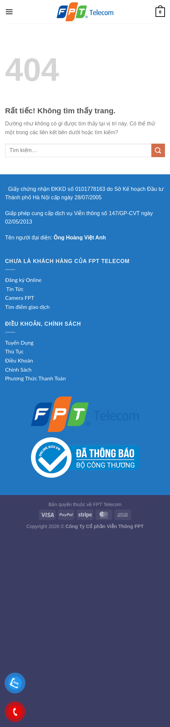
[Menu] (9, 11)
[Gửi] (158, 150)
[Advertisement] (85, 582)
